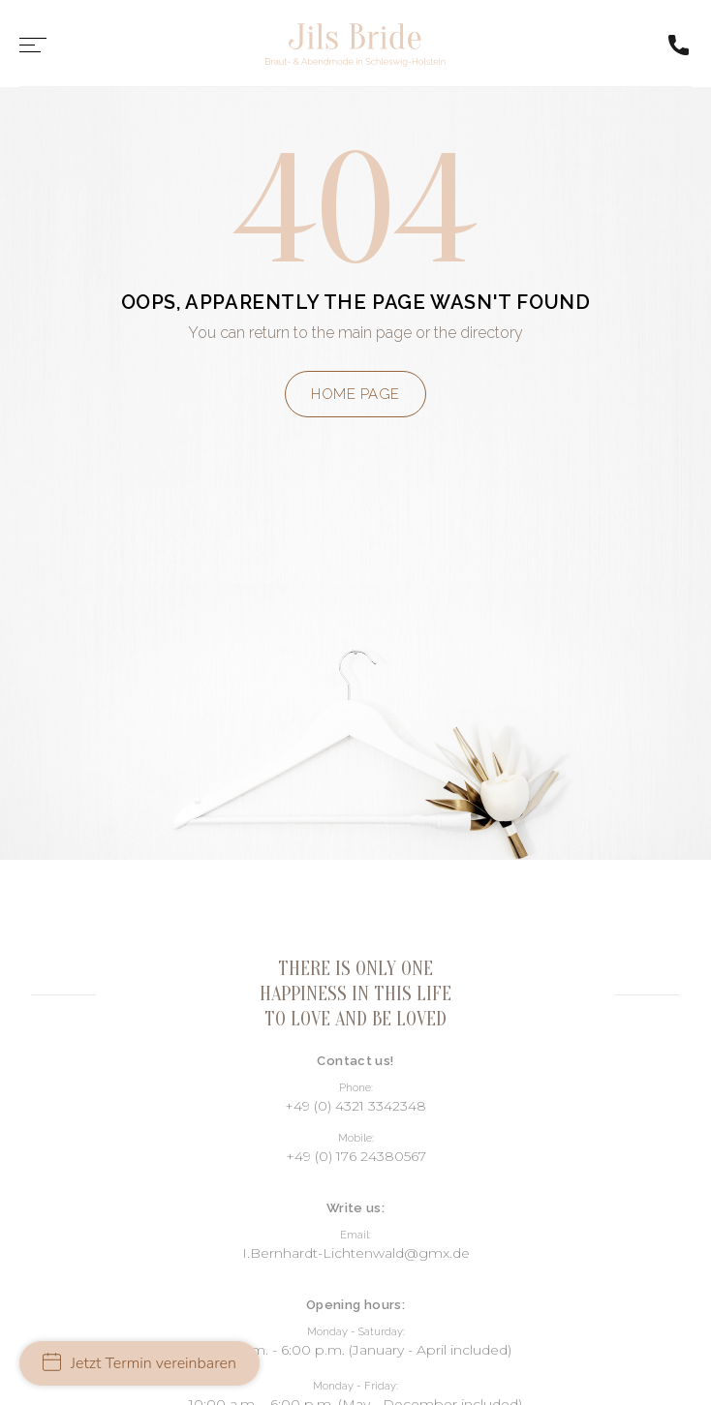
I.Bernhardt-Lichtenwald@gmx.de (356, 1253)
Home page (355, 394)
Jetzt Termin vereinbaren (139, 1363)
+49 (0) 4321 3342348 (355, 1106)
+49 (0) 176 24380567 (356, 1156)
